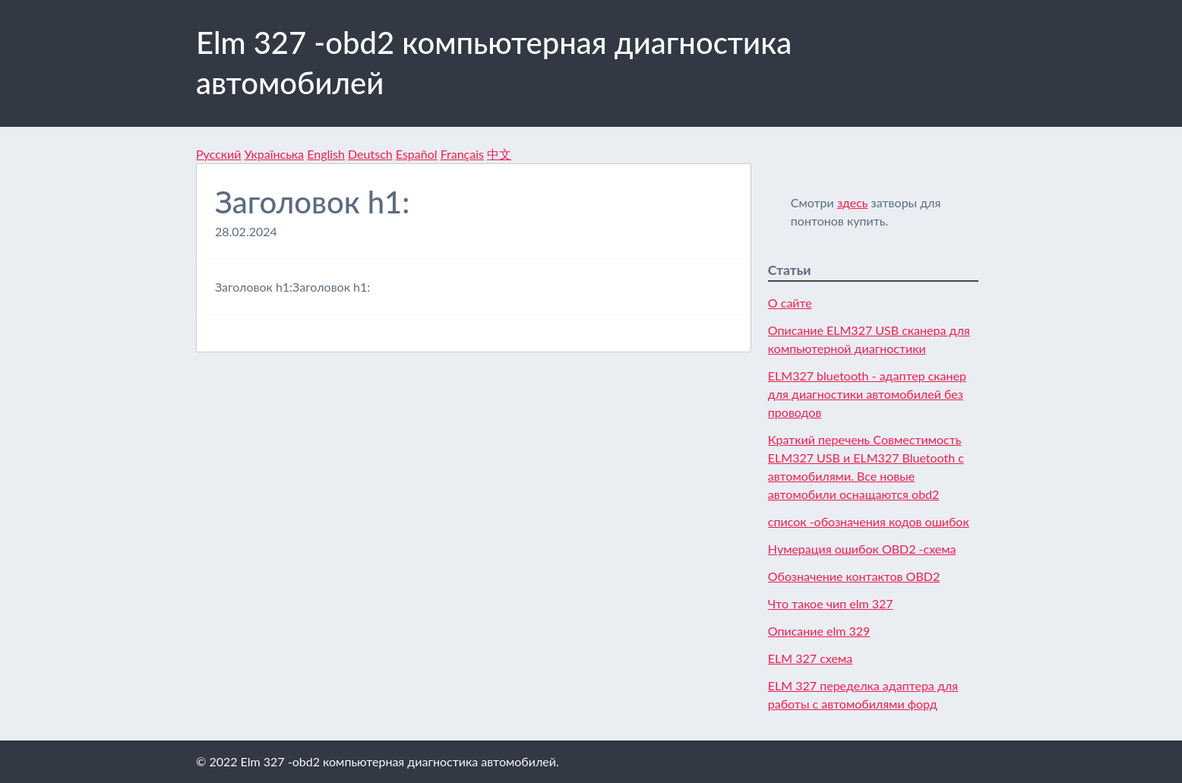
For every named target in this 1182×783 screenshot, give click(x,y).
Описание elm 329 (819, 631)
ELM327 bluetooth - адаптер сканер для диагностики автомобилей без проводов (867, 393)
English (326, 154)
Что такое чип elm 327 (830, 603)
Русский (218, 154)
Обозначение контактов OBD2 (854, 576)
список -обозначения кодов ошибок (868, 521)
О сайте (790, 302)
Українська (275, 154)
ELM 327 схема (810, 658)
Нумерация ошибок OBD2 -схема (862, 548)
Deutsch (370, 154)
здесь (852, 202)
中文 (499, 154)
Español (417, 154)
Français (462, 154)
